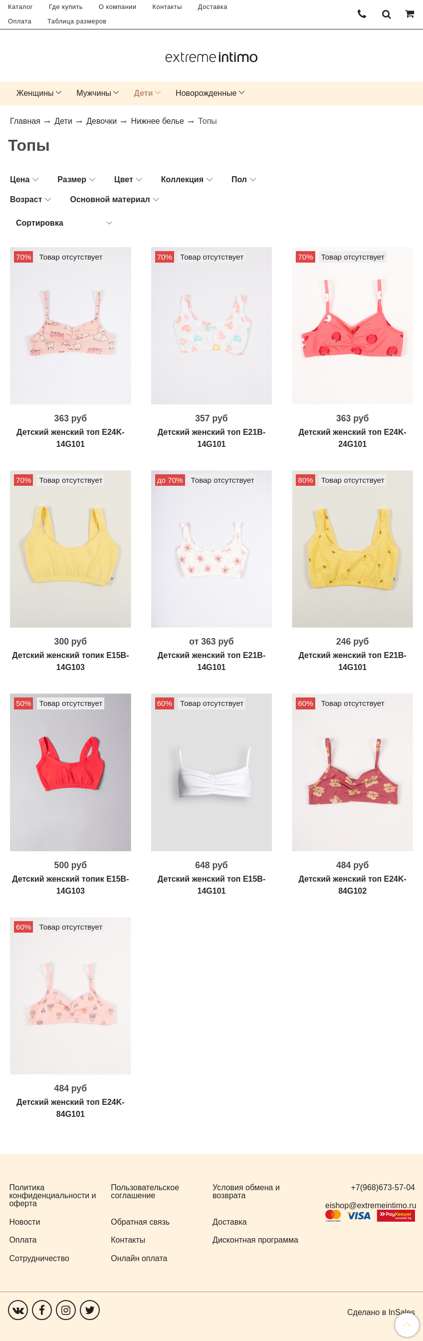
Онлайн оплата (139, 1258)
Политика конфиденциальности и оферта (52, 1195)
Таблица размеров (77, 21)
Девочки (101, 121)
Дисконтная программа (255, 1240)
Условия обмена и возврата (246, 1191)
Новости (24, 1222)
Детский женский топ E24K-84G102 (352, 885)
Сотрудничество (39, 1258)
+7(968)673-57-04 (383, 1187)
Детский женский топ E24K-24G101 (352, 438)
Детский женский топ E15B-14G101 (212, 885)
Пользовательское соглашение (145, 1191)
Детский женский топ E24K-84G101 (70, 1108)
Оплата (19, 21)
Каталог (20, 6)
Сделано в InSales (381, 1313)
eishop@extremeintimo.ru (371, 1205)
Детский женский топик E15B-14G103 (70, 661)
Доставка (212, 6)
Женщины (35, 93)
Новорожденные (206, 93)
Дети (143, 93)
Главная (25, 121)
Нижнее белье (157, 121)
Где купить (66, 6)
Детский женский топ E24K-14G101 (70, 438)
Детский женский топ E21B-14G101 (212, 438)
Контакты (167, 6)
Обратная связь (140, 1222)
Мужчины (93, 93)
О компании (118, 6)
